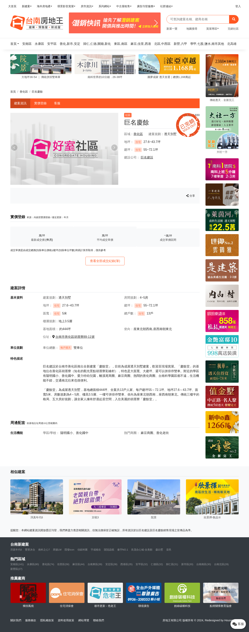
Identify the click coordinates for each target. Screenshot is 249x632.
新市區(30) (187, 564)
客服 (57, 103)
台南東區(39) (95, 564)
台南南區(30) (203, 564)
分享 (190, 195)
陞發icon (69, 549)
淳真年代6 (16, 549)
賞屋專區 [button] (211, 28)
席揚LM (57, 549)
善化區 (24, 91)
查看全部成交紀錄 (105, 261)
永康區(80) (33, 564)
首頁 (13, 91)
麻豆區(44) (78, 564)
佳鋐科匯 (82, 549)
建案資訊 (20, 103)
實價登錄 (40, 103)
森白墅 (159, 549)
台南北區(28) (221, 564)
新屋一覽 (171, 28)
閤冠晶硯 (109, 549)
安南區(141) (17, 564)
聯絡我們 (98, 620)
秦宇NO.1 (122, 549)
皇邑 (168, 549)
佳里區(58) (63, 564)
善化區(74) (48, 564)
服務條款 (30, 620)
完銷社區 (233, 28)
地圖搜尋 (191, 28)
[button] (15, 44)
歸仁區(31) (172, 564)
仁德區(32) (157, 564)
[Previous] (73, 23)
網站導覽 (83, 620)
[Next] (156, 23)
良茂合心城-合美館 (141, 549)
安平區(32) (142, 564)
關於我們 (15, 620)
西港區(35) (126, 564)
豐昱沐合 (30, 549)
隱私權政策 (47, 620)
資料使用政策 (66, 620)
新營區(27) (16, 568)
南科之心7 (44, 549)
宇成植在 (96, 549)
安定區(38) (111, 564)
